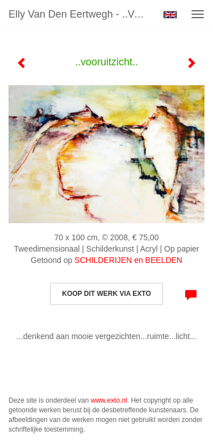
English (170, 14)
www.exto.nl (109, 400)
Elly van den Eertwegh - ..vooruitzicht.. (81, 14)
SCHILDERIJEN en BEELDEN (128, 260)
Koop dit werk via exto (106, 294)
